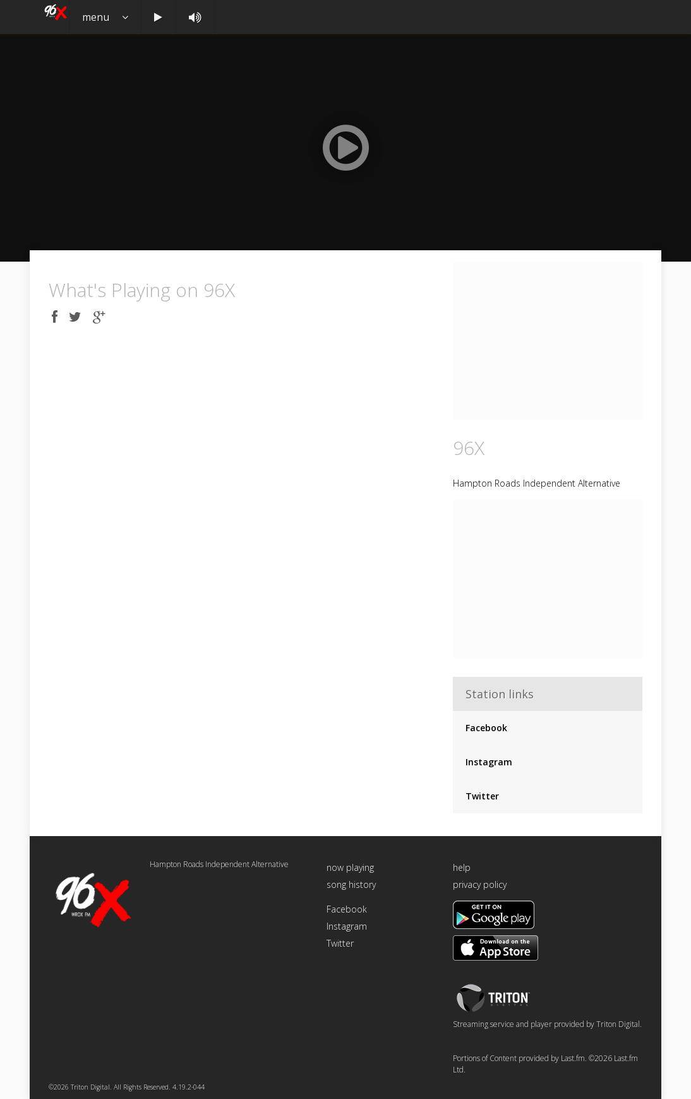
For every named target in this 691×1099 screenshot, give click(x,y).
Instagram (489, 762)
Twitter (482, 796)
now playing (350, 867)
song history (351, 884)
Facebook (486, 728)
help (462, 867)
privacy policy (480, 884)
